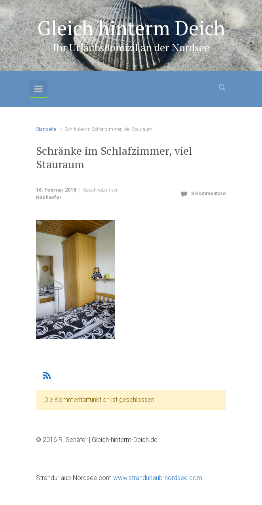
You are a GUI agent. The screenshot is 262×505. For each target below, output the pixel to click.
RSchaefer (49, 197)
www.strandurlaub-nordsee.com (157, 478)
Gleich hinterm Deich (131, 28)
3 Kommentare (208, 193)
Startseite (46, 129)
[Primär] (38, 89)
